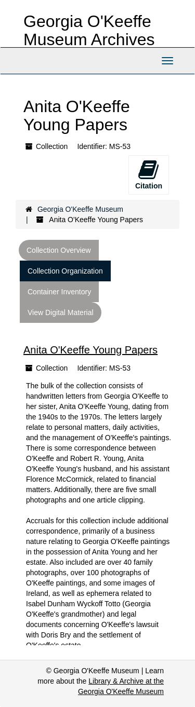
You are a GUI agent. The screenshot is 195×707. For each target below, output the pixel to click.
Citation (148, 174)
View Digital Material (61, 312)
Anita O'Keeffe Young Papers (90, 350)
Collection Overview (59, 250)
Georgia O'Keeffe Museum (80, 209)
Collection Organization (65, 271)
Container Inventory (59, 292)
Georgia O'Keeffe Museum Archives (89, 30)
